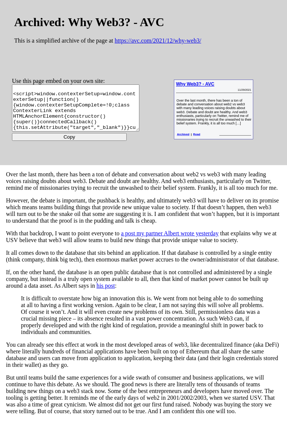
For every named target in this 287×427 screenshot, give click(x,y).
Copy (76, 145)
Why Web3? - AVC (207, 85)
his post (105, 292)
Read (208, 139)
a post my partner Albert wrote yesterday (170, 239)
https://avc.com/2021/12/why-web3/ (158, 40)
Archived (195, 139)
